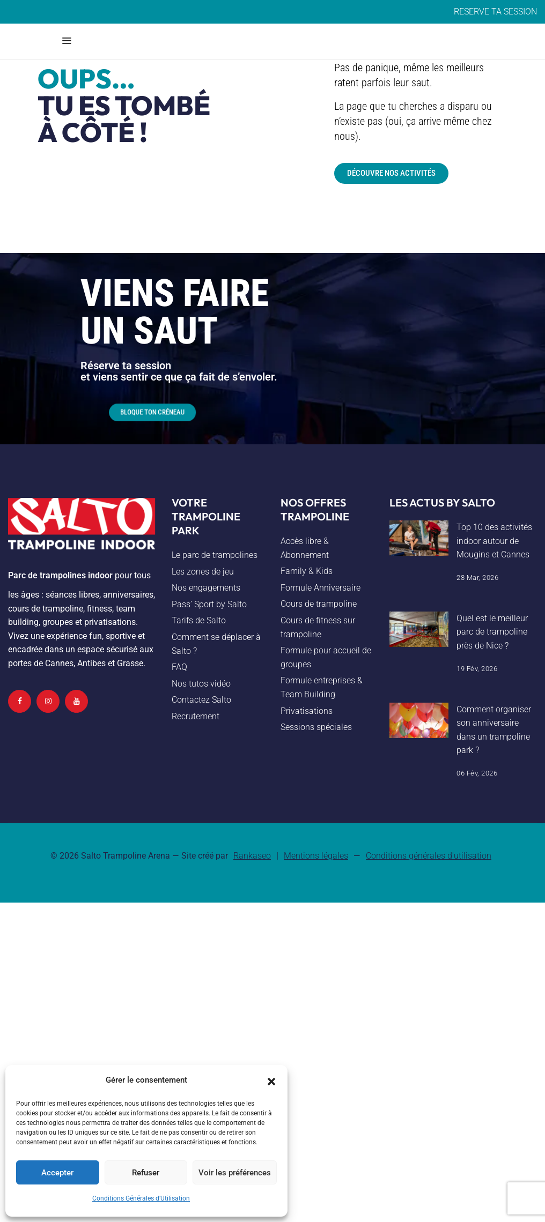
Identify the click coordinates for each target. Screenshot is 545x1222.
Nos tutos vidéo (201, 684)
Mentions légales (316, 856)
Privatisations (307, 711)
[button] (271, 1080)
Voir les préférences (234, 1173)
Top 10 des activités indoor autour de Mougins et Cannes (494, 541)
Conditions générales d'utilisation (428, 856)
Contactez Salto (201, 700)
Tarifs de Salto (199, 620)
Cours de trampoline (319, 604)
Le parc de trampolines (214, 555)
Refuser (145, 1173)
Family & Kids (307, 571)
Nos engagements (206, 588)
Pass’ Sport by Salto (209, 604)
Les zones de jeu (203, 572)
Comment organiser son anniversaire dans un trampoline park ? (493, 730)
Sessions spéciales (316, 727)
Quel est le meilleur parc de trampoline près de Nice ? (492, 632)
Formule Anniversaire (320, 588)
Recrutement (195, 716)
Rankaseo (252, 856)
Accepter (57, 1173)
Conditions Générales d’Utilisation (141, 1198)
